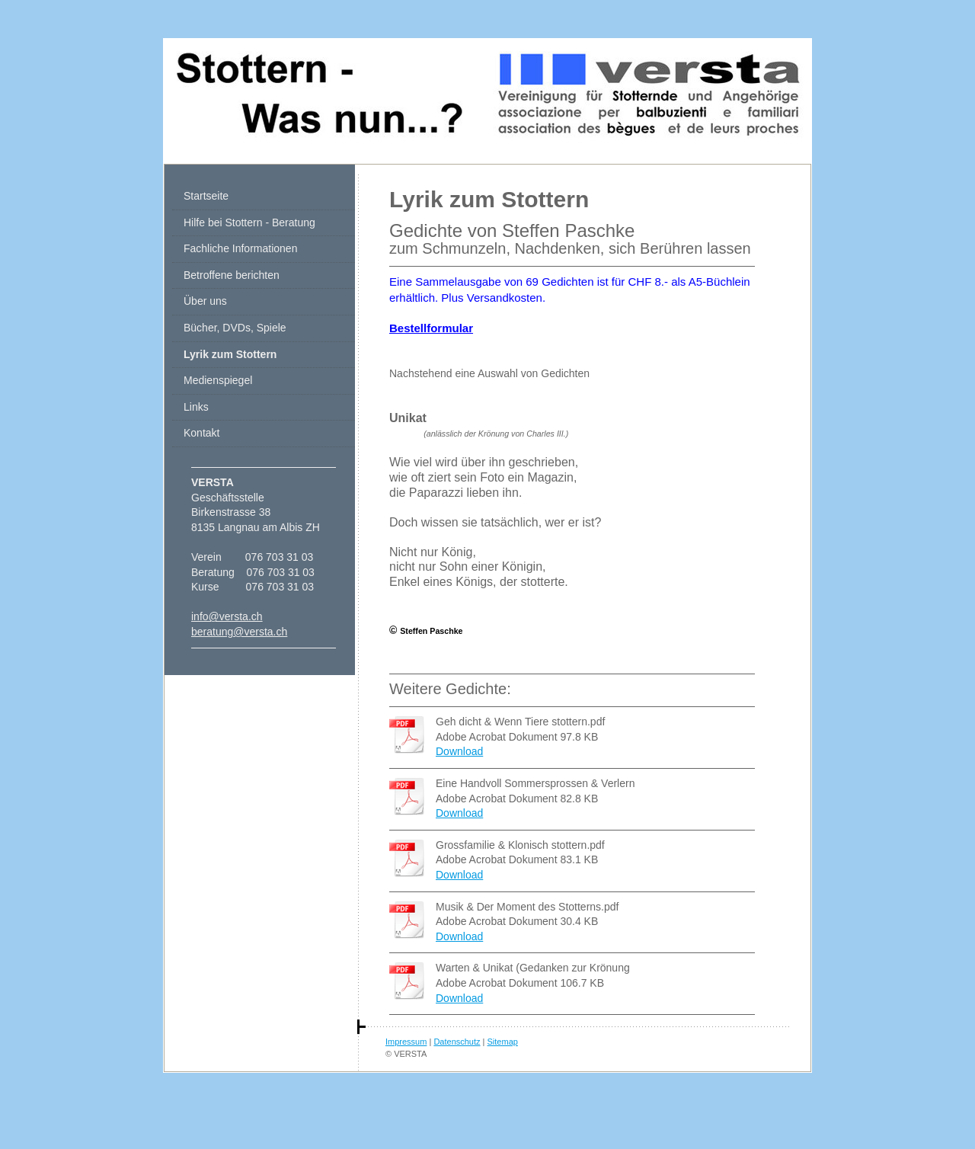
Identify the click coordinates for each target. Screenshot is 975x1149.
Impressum (406, 1041)
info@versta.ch (227, 616)
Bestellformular (431, 328)
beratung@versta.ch (239, 632)
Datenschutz (456, 1041)
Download (459, 751)
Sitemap (503, 1041)
